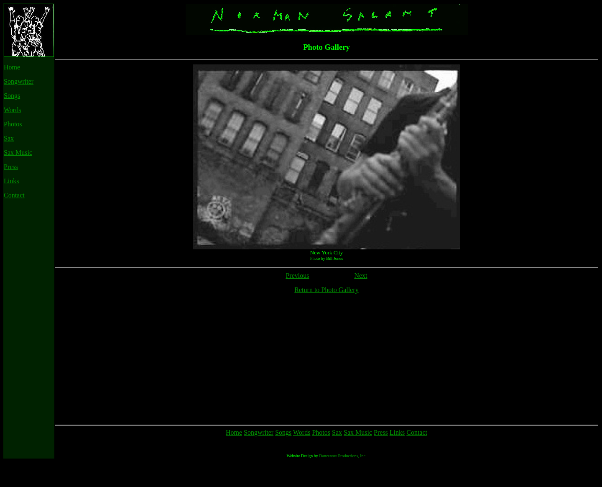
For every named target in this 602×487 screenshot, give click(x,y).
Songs (12, 95)
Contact (14, 195)
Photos (13, 124)
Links (11, 181)
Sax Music (18, 152)
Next (360, 275)
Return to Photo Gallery (326, 289)
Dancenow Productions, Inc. (342, 481)
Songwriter (18, 81)
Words (12, 109)
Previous (297, 275)
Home (12, 67)
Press (11, 166)
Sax (9, 138)
